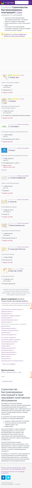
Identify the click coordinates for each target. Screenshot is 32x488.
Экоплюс (12, 202)
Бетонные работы (5, 356)
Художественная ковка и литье (9, 320)
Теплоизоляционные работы (8, 328)
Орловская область (11, 372)
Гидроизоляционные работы (8, 352)
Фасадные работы (6, 313)
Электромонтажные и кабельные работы (11, 309)
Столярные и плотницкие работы (9, 330)
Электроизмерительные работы (9, 341)
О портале (8, 467)
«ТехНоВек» (13, 126)
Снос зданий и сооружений (8, 337)
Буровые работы (5, 326)
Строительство (5, 303)
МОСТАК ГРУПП (15, 271)
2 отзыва (21, 99)
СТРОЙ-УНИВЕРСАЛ (17, 178)
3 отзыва (21, 75)
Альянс (11, 150)
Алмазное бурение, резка (7, 344)
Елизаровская (4, 473)
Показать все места (7, 381)
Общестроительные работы (8, 354)
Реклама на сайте (16, 467)
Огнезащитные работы (7, 350)
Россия (3, 372)
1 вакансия (4, 170)
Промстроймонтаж (16, 225)
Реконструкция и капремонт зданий (10, 315)
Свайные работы (5, 346)
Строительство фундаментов (8, 334)
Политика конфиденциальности (18, 469)
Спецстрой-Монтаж (16, 249)
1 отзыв (21, 269)
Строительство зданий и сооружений (10, 339)
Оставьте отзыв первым (23, 124)
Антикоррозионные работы (8, 348)
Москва (3, 471)
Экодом (12, 101)
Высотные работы (5, 332)
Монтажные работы (6, 318)
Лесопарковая (10, 471)
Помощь (3, 467)
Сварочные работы (6, 322)
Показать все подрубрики (9, 364)
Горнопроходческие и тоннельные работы (12, 360)
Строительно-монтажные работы (20, 303)
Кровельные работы (6, 311)
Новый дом (13, 77)
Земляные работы (5, 358)
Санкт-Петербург (19, 471)
